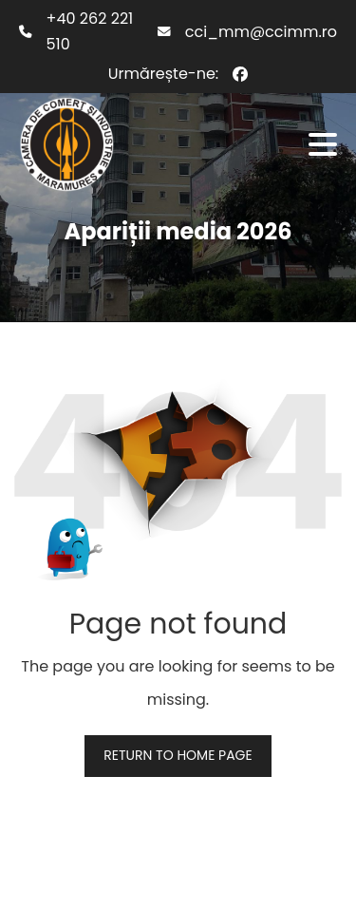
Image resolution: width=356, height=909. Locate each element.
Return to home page (177, 755)
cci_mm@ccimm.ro (261, 32)
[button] (323, 144)
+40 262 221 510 (90, 31)
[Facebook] (240, 74)
